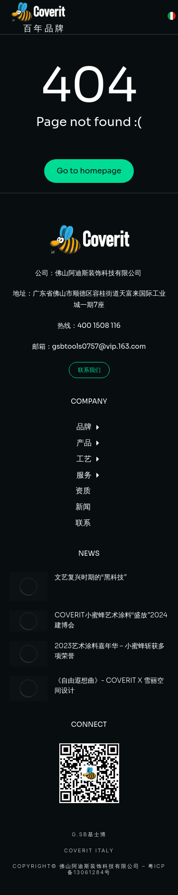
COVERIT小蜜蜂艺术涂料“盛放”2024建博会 (111, 620)
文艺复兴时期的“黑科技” (91, 577)
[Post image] (28, 586)
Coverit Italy (89, 851)
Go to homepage (88, 171)
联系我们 (89, 369)
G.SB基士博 (89, 835)
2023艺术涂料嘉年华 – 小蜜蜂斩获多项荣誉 (110, 651)
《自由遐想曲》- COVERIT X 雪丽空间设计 (109, 685)
